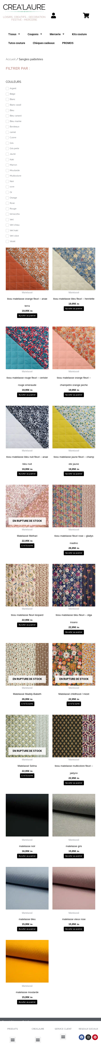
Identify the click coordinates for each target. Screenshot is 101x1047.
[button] (12, 1040)
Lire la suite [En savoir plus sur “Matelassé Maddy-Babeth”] (27, 704)
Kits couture (79, 34)
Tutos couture (16, 43)
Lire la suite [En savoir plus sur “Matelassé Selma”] (27, 776)
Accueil (11, 59)
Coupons (35, 34)
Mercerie (57, 34)
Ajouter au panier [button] (27, 316)
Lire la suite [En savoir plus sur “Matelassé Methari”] (27, 546)
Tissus (14, 34)
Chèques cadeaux (44, 43)
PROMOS (68, 43)
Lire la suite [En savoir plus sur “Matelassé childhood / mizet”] (73, 704)
